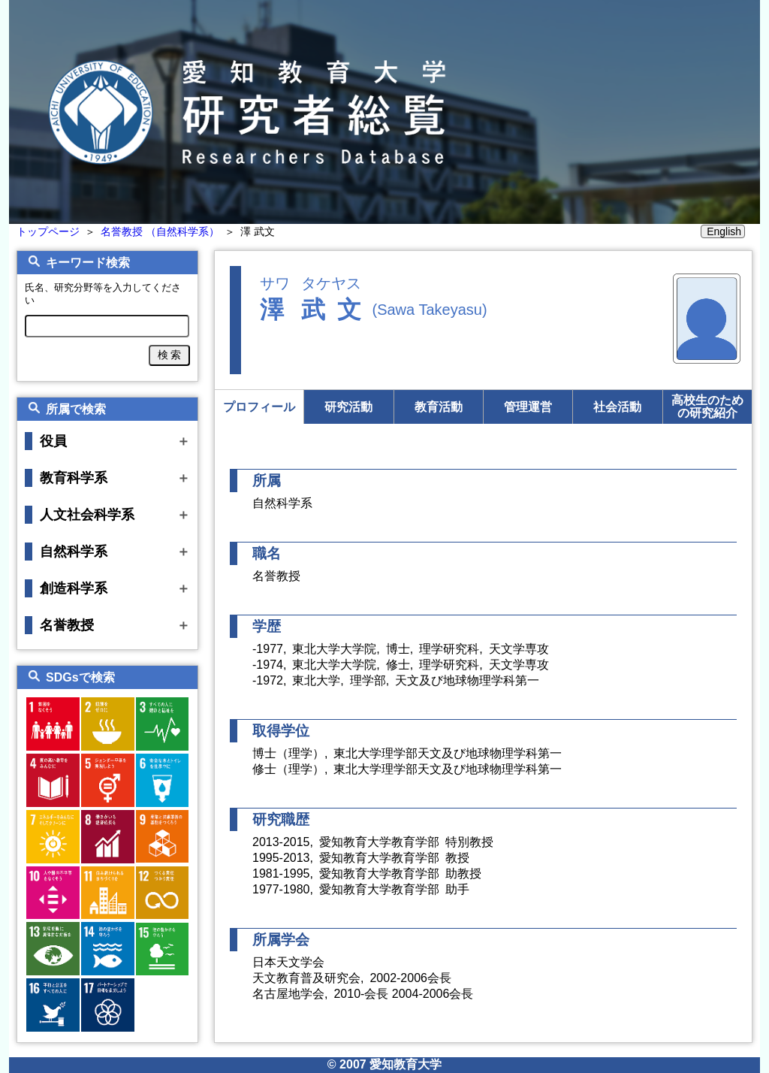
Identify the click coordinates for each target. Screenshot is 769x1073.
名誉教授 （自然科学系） (160, 231)
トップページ (48, 231)
